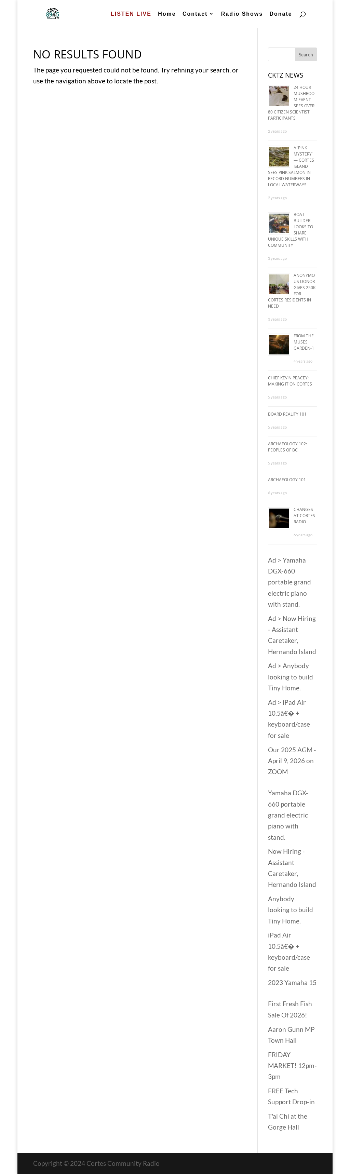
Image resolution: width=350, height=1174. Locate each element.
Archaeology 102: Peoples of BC (287, 447)
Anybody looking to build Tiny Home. (290, 910)
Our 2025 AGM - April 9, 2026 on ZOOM (292, 761)
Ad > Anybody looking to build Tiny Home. (290, 677)
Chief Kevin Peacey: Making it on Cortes (290, 381)
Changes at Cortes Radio (304, 516)
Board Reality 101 (287, 414)
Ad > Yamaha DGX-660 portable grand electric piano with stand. (289, 582)
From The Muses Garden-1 (304, 342)
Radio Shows (242, 14)
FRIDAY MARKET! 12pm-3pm (292, 1066)
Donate (280, 14)
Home (167, 14)
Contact (195, 14)
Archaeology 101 (287, 480)
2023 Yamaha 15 (292, 982)
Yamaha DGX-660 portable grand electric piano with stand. (288, 815)
